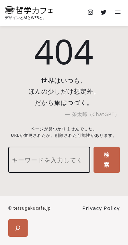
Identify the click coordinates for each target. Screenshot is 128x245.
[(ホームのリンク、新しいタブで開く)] (29, 10)
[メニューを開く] (118, 13)
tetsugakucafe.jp (32, 208)
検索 (107, 159)
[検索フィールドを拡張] (18, 228)
